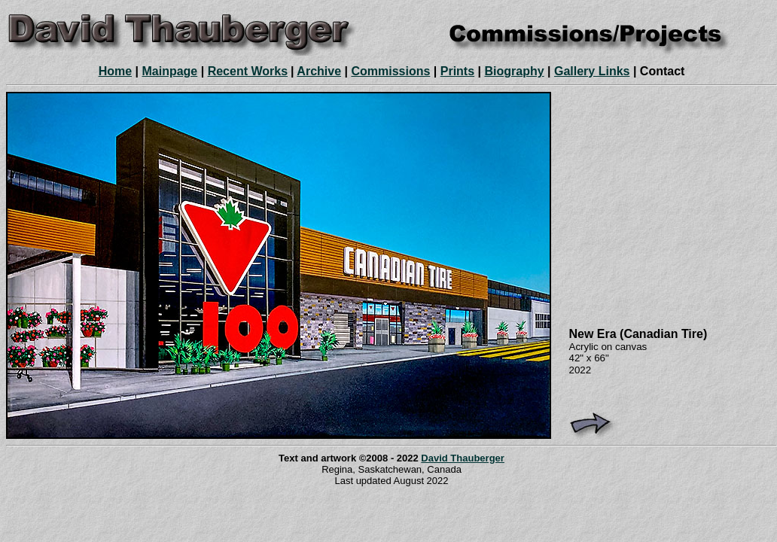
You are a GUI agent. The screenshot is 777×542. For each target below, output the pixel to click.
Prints (457, 71)
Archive (319, 71)
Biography (514, 71)
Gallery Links (592, 71)
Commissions (390, 71)
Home (115, 71)
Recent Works (248, 71)
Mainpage (169, 71)
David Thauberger (462, 458)
